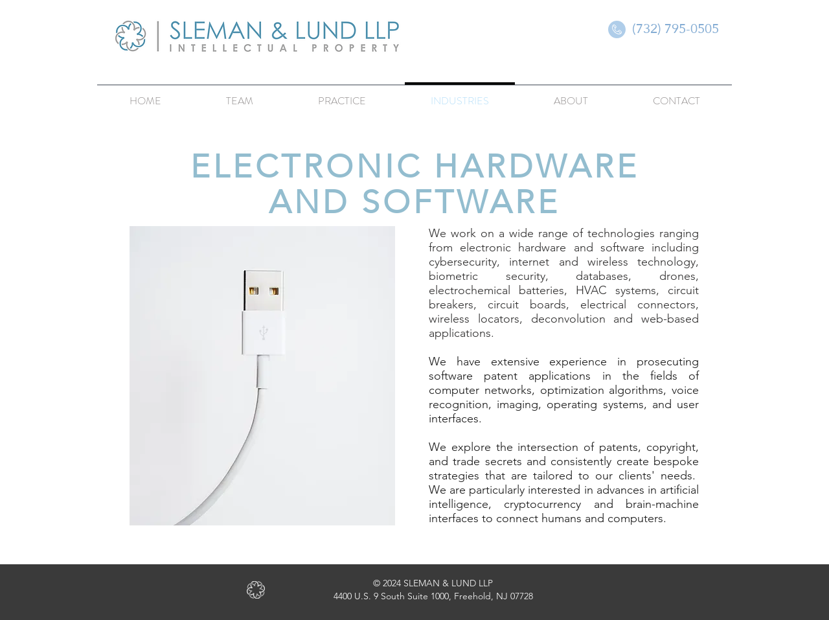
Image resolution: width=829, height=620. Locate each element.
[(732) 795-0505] (675, 28)
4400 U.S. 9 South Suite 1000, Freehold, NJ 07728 (433, 596)
